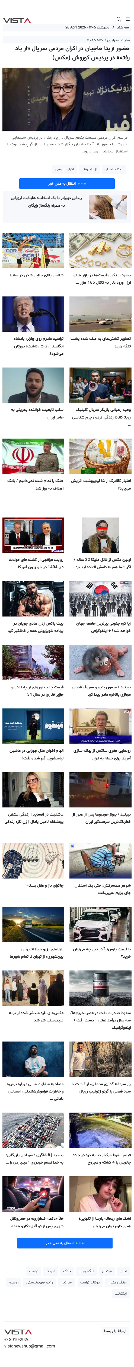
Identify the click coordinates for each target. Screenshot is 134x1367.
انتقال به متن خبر (67, 184)
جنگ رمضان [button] (117, 1282)
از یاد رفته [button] (89, 169)
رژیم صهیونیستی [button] (39, 1282)
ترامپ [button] (33, 1271)
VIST (17, 19)
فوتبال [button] (107, 1271)
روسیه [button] (13, 1282)
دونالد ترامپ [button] (90, 1282)
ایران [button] (123, 1271)
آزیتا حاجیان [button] (113, 169)
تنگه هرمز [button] (86, 1271)
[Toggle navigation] (128, 19)
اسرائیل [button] (66, 1282)
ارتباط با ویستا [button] (115, 1331)
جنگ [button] (67, 1271)
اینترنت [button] (121, 1293)
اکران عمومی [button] (64, 169)
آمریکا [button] (50, 1271)
